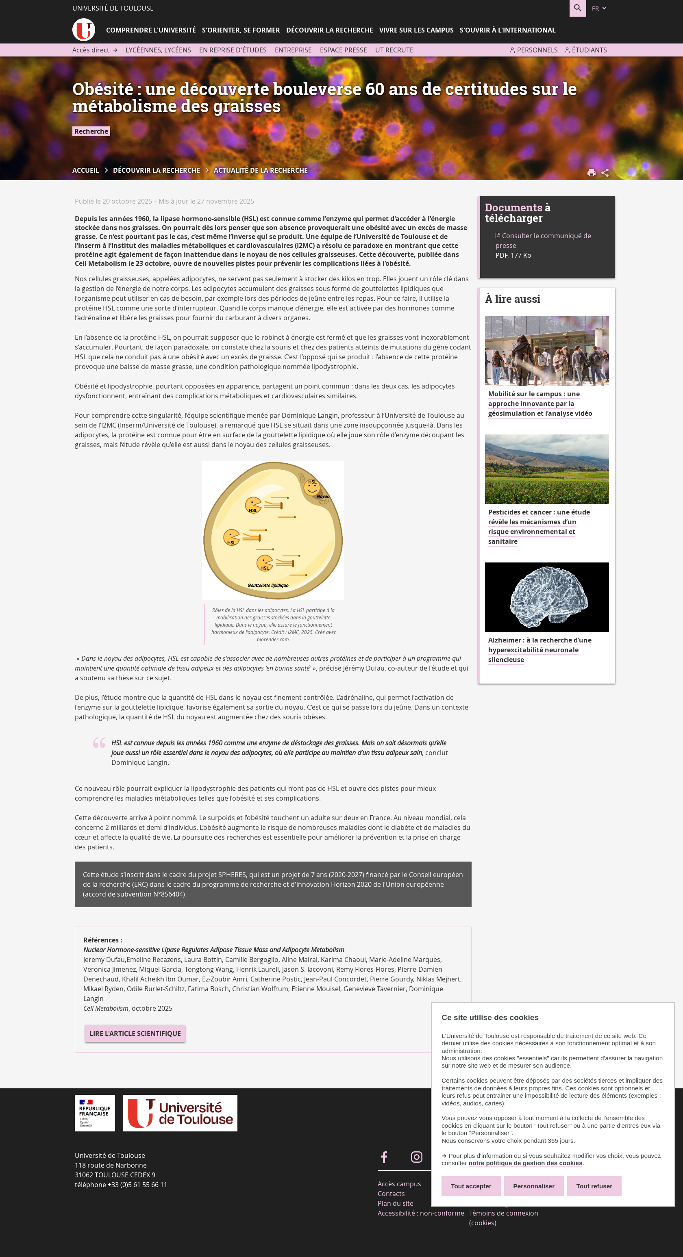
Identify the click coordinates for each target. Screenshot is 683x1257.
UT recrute (394, 50)
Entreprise (293, 50)
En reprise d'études (233, 50)
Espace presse (343, 50)
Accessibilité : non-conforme (421, 1213)
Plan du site (395, 1203)
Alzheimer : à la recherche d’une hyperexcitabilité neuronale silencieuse (540, 650)
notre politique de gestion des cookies (526, 1162)
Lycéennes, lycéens (158, 50)
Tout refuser (594, 1186)
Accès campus (399, 1183)
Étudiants (589, 50)
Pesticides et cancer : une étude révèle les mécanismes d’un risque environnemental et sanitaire (539, 527)
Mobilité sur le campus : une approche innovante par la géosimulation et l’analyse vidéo (540, 403)
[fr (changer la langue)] (599, 8)
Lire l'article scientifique (135, 1033)
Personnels (537, 50)
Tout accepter (471, 1186)
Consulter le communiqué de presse (543, 240)
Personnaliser (534, 1186)
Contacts (391, 1193)
